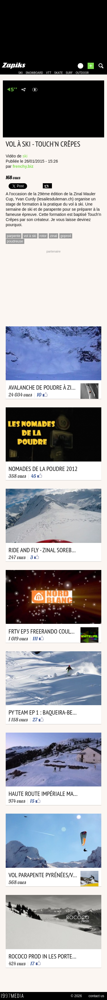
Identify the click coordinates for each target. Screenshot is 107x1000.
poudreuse (15, 241)
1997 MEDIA (14, 996)
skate (58, 72)
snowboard (34, 72)
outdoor (82, 72)
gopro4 (65, 236)
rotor (43, 236)
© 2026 (76, 996)
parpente (13, 236)
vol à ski (30, 236)
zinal (53, 236)
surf (69, 72)
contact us (96, 996)
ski (20, 72)
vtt (48, 72)
